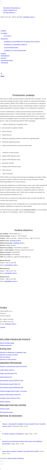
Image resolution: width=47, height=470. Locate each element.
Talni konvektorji (5, 357)
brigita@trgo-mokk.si (10, 281)
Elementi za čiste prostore (8, 359)
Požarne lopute (4, 409)
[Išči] (1, 74)
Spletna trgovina (5, 401)
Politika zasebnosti (6, 345)
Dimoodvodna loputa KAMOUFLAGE (11, 380)
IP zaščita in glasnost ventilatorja (12, 434)
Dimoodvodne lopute (6, 412)
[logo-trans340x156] (16, 28)
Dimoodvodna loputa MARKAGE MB (11, 387)
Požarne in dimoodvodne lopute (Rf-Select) (13, 366)
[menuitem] (24, 31)
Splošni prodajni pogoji (7, 343)
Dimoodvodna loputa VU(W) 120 (10, 384)
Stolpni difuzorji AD (6, 377)
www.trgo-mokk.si (15, 240)
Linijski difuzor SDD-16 (7, 370)
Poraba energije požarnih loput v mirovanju (13, 391)
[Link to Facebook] (2, 464)
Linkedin (2, 327)
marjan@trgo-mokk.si (11, 265)
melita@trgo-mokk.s (10, 273)
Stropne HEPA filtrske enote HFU (10, 394)
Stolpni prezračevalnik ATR (8, 373)
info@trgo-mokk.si (29, 17)
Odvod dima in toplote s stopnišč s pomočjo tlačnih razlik (20, 451)
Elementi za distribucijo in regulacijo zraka (13, 352)
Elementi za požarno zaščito (9, 355)
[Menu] (2, 76)
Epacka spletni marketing (16, 458)
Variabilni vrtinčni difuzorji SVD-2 (10, 398)
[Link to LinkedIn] (2, 461)
